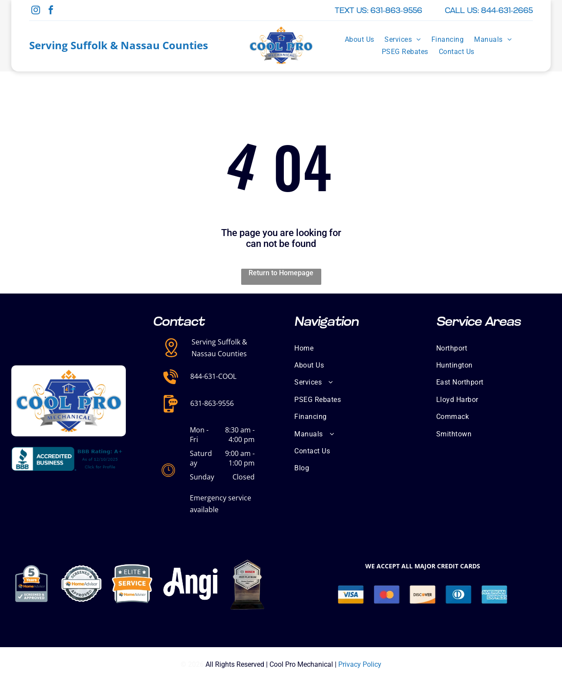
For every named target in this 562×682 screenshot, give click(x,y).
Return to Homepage (281, 273)
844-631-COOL (213, 376)
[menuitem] (360, 39)
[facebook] (50, 11)
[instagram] (35, 11)
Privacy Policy (359, 664)
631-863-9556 (212, 403)
